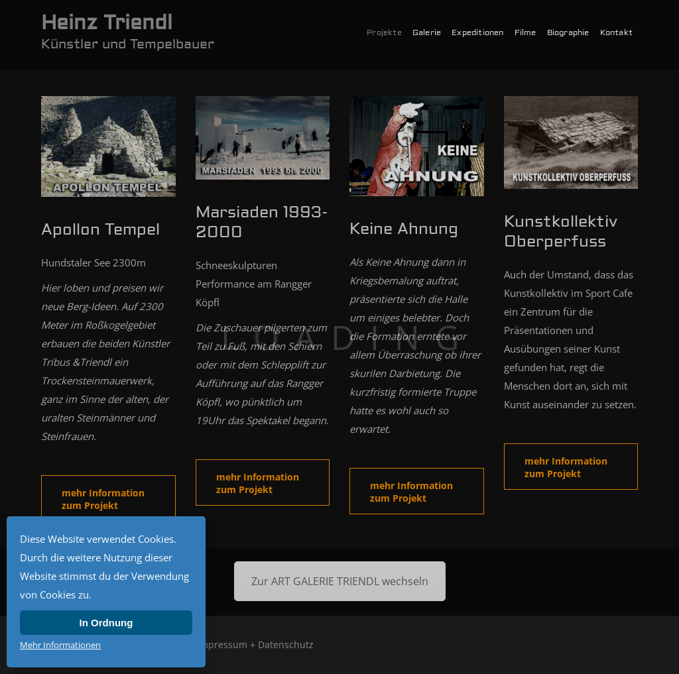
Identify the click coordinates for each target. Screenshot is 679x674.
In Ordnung (106, 622)
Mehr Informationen (60, 645)
